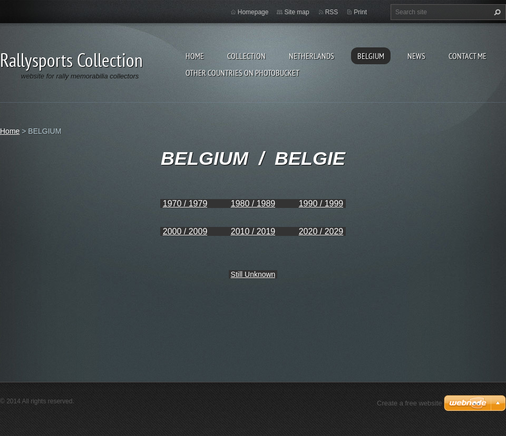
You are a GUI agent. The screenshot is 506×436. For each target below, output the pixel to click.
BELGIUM (370, 56)
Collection (246, 56)
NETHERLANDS (311, 56)
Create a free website (409, 403)
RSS (331, 12)
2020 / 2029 (321, 231)
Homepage (253, 12)
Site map (296, 12)
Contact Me (467, 56)
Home (195, 56)
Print (360, 12)
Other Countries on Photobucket (242, 72)
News (416, 56)
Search (496, 12)
